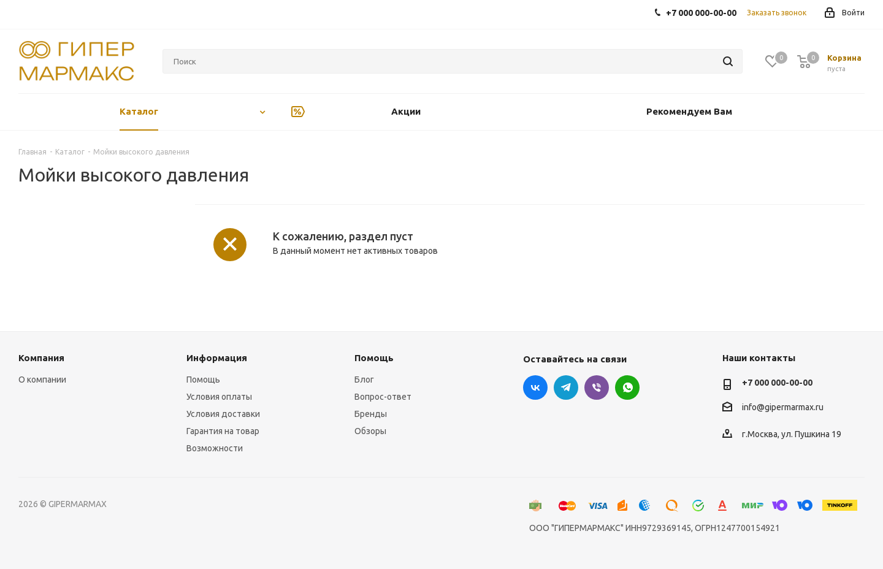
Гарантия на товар (222, 431)
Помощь (203, 379)
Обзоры (370, 431)
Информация (216, 358)
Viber (596, 387)
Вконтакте (535, 387)
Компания (41, 358)
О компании (42, 379)
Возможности (214, 448)
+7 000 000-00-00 (777, 383)
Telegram (566, 387)
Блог (364, 379)
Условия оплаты (219, 397)
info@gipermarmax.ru (783, 407)
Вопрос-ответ (382, 397)
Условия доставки (223, 414)
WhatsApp (627, 387)
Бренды (370, 414)
